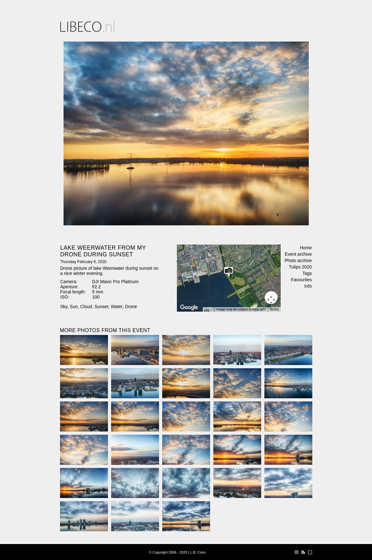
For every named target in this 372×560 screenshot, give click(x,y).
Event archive (298, 254)
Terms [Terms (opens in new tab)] (274, 309)
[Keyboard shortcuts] (208, 311)
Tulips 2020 (300, 266)
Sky (63, 306)
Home (306, 247)
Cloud (86, 306)
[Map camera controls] (271, 297)
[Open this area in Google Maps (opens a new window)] (189, 307)
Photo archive (298, 260)
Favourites (301, 279)
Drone (131, 306)
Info (308, 286)
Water (116, 306)
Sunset (102, 306)
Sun (74, 306)
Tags (307, 273)
